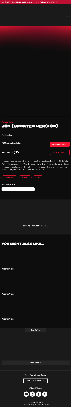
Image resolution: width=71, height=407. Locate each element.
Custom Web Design (28, 404)
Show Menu (34, 363)
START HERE (52, 2)
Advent (25, 177)
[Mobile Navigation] (67, 15)
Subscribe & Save (60, 144)
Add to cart (61, 152)
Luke (38, 177)
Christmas (9, 177)
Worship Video (7, 122)
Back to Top (35, 330)
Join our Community (35, 381)
